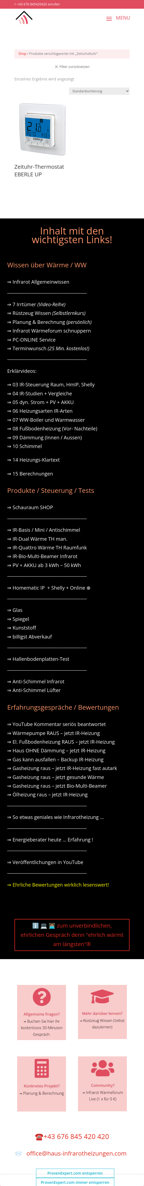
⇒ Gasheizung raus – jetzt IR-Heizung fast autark (62, 768)
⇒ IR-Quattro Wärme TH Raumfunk (47, 547)
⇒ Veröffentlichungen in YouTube (45, 862)
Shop (22, 53)
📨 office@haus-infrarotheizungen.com (70, 1153)
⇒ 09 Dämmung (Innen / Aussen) (44, 437)
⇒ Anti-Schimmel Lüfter (34, 690)
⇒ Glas (14, 610)
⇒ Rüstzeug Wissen (46, 313)
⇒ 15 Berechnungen (30, 473)
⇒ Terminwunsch (48, 348)
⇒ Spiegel (18, 619)
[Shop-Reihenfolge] (99, 91)
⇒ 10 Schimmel (25, 446)
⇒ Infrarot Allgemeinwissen (38, 281)
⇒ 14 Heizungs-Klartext (33, 459)
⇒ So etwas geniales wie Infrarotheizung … (55, 817)
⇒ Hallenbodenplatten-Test (38, 659)
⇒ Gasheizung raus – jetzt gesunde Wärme (55, 777)
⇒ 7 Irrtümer (36, 304)
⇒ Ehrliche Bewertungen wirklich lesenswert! (58, 884)
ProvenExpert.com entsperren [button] (75, 1173)
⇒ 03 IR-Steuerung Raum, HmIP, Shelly (51, 384)
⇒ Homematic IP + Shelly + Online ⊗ (48, 587)
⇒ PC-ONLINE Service (31, 339)
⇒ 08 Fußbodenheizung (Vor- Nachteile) (52, 428)
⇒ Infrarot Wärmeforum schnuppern (49, 330)
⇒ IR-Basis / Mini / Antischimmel (43, 530)
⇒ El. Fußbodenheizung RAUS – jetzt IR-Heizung (61, 741)
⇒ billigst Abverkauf (29, 636)
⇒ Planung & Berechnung (49, 322)
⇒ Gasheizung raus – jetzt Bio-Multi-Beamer (57, 786)
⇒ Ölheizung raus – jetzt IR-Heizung (47, 794)
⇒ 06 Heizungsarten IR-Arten (40, 411)
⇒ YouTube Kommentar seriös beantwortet (56, 724)
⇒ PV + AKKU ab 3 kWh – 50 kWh (44, 565)
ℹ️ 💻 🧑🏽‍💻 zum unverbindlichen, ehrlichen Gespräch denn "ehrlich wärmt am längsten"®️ (72, 935)
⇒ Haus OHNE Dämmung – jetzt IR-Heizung (56, 750)
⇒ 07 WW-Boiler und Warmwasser (46, 420)
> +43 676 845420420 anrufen (37, 4)
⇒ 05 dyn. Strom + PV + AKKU (40, 402)
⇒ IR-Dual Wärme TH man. (37, 539)
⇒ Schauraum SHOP (30, 507)
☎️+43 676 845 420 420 (72, 1136)
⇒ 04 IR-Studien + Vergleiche (39, 393)
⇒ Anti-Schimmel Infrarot (35, 681)
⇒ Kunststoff (21, 627)
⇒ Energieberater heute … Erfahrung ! (50, 839)
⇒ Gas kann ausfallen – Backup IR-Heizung (55, 759)
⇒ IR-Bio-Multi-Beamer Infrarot (42, 556)
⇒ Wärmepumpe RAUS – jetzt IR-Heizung (53, 733)
